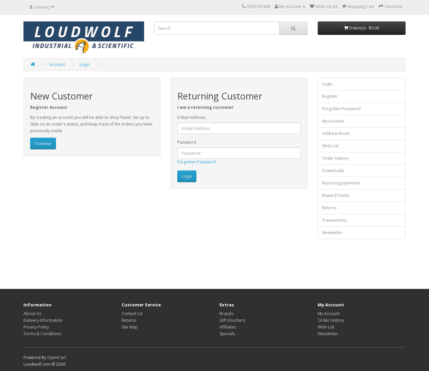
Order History (335, 158)
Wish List (330, 146)
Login (84, 64)
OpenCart (56, 357)
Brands (226, 313)
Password (186, 142)
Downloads (333, 170)
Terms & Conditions (42, 334)
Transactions (334, 220)
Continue (43, 143)
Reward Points (335, 195)
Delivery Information (42, 320)
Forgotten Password (196, 162)
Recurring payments (341, 183)
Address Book (335, 133)
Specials (227, 334)
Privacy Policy (36, 327)
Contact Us (132, 313)
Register (330, 96)
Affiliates (228, 327)
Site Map (130, 327)
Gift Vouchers (232, 320)
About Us (32, 313)
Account (57, 64)
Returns (329, 208)
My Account (333, 121)
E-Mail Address (191, 117)
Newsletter (332, 232)
